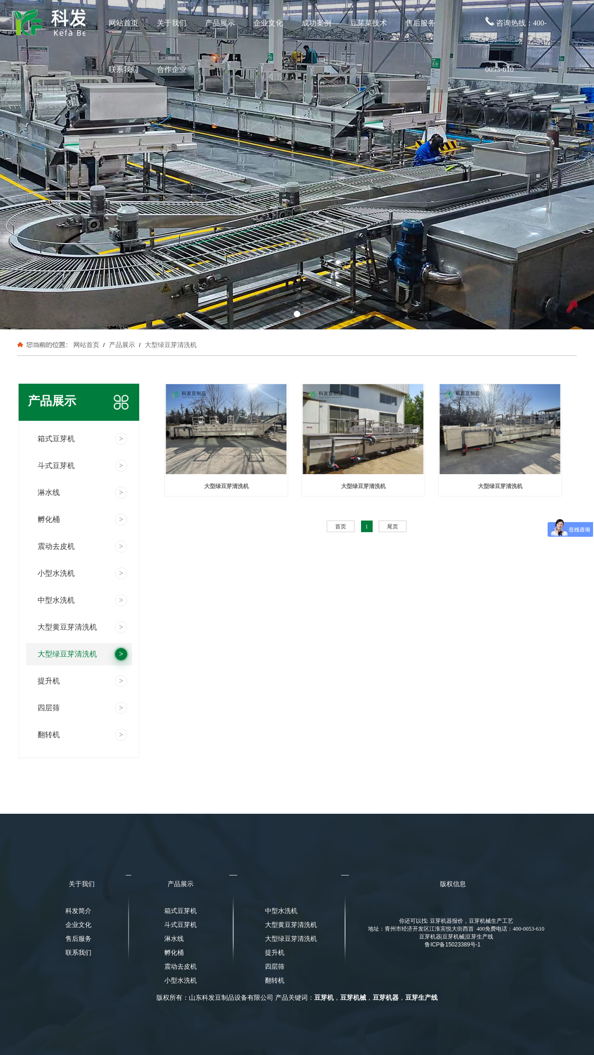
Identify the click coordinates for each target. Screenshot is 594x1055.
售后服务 (420, 23)
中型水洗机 (281, 910)
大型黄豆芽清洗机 (288, 924)
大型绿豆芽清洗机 (170, 344)
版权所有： (172, 997)
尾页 (392, 526)
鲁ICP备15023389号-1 (452, 944)
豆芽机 (324, 997)
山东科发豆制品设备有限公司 (231, 997)
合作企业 (172, 69)
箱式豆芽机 (180, 910)
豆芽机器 (386, 997)
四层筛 (274, 966)
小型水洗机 (180, 980)
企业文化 (268, 23)
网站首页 (123, 23)
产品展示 (220, 23)
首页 (340, 526)
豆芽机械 (353, 997)
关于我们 (172, 23)
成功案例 (316, 23)
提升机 (274, 952)
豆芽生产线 (421, 997)
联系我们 (123, 69)
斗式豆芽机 (180, 924)
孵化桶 (174, 952)
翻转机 (274, 980)
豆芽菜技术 (368, 23)
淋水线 (174, 938)
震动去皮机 (180, 966)
